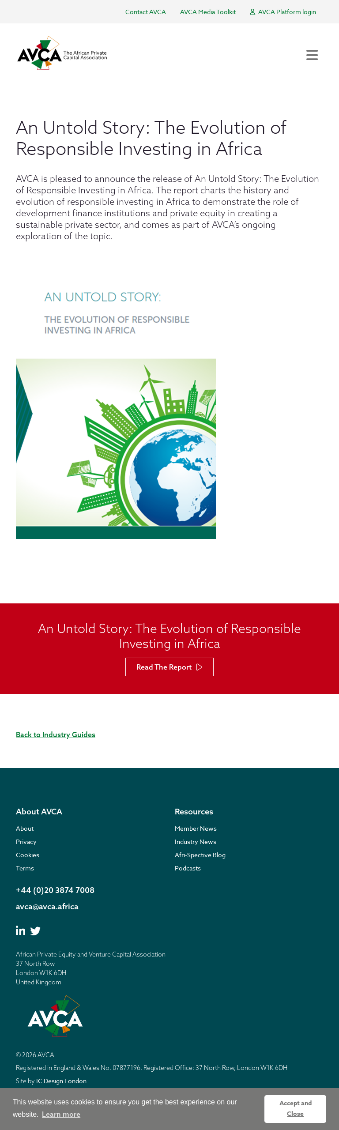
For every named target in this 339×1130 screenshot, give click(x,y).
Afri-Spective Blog (200, 855)
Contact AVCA (145, 12)
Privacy (26, 841)
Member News (196, 828)
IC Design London (61, 1081)
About (25, 828)
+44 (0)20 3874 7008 (55, 890)
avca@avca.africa (47, 906)
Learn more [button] (61, 1114)
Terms (25, 868)
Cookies (27, 855)
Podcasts (188, 868)
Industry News (195, 841)
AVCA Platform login (283, 12)
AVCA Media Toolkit (208, 12)
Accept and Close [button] (295, 1109)
